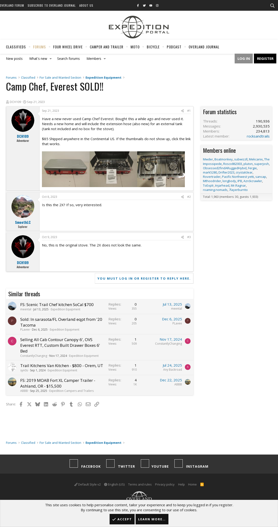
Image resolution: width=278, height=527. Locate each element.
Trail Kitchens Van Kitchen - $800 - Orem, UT (61, 365)
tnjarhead (222, 185)
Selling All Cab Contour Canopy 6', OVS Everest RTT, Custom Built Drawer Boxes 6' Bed (60, 345)
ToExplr (208, 185)
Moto (135, 46)
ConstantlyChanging (33, 356)
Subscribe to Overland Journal (52, 5)
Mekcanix (256, 159)
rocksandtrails (258, 136)
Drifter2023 (226, 172)
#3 (189, 237)
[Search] (272, 6)
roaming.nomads (215, 190)
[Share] (182, 111)
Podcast (174, 46)
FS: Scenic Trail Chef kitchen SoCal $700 (57, 304)
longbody (229, 181)
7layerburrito (238, 190)
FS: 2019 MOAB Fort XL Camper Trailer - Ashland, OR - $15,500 (57, 383)
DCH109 (15, 102)
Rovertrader (212, 176)
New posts (14, 58)
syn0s (24, 370)
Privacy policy (165, 484)
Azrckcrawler (252, 181)
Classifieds (16, 46)
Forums (39, 46)
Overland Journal (204, 46)
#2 (189, 197)
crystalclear (244, 172)
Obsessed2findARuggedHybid (225, 168)
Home (192, 484)
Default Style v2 (87, 484)
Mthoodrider (212, 181)
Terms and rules (140, 484)
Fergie (252, 168)
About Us (86, 5)
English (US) (114, 484)
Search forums (68, 58)
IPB (240, 181)
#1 (189, 111)
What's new (38, 58)
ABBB (24, 391)
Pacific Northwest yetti (238, 176)
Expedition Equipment (65, 309)
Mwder (208, 159)
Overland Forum (12, 5)
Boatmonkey (223, 159)
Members (93, 58)
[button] (51, 58)
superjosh (261, 164)
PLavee (25, 329)
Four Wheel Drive (68, 46)
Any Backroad (172, 370)
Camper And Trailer (106, 46)
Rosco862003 (232, 164)
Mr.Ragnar (238, 185)
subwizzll (241, 159)
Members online (219, 150)
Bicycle (153, 46)
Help (181, 484)
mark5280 (210, 172)
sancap (260, 176)
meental (25, 309)
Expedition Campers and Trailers (71, 391)
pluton (248, 164)
